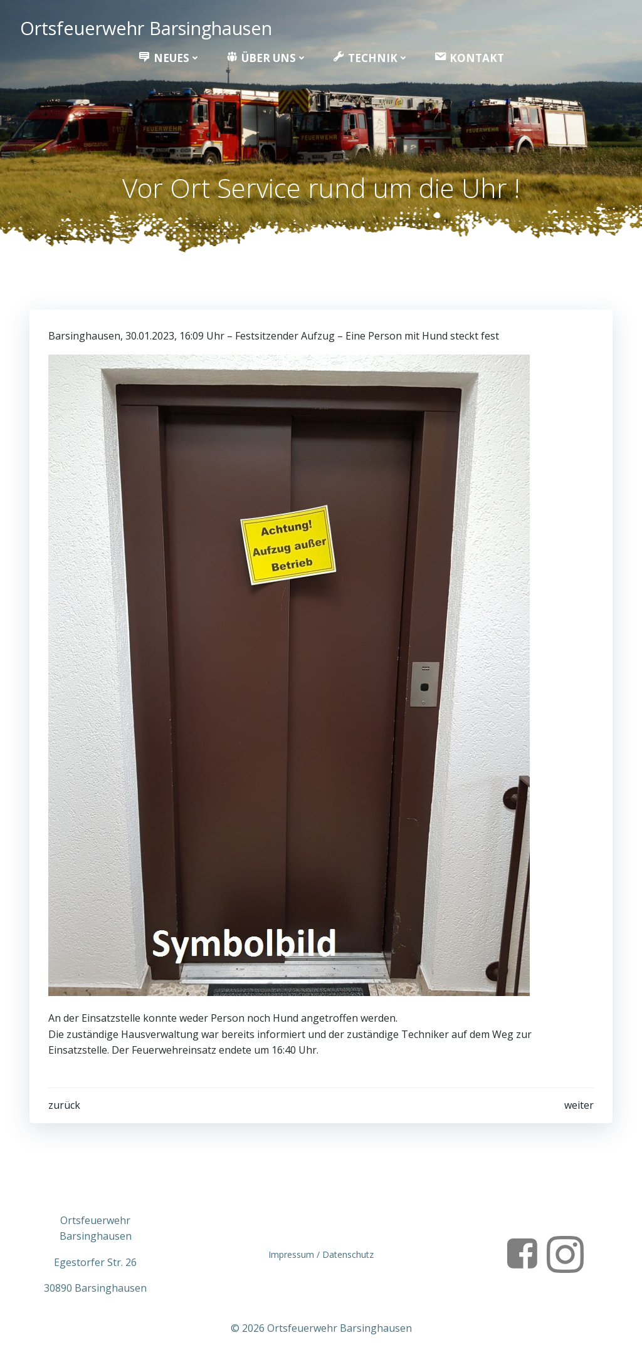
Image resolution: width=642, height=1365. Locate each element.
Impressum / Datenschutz (321, 1254)
